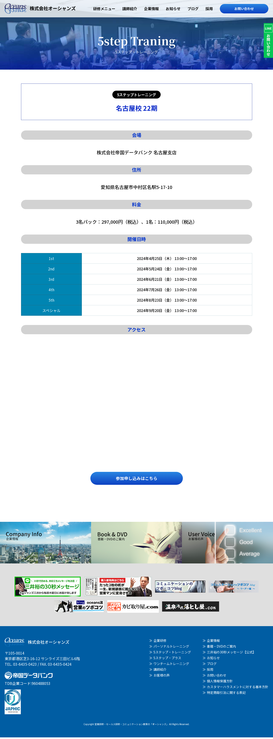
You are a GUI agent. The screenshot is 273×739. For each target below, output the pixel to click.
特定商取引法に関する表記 (226, 694)
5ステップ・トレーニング (172, 653)
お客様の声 (161, 676)
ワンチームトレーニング (171, 665)
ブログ (193, 8)
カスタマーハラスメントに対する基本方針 (237, 688)
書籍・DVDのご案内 (221, 648)
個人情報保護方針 (220, 682)
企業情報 (151, 8)
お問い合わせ (244, 8)
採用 (209, 8)
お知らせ (173, 8)
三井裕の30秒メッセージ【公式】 (231, 653)
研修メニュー (104, 8)
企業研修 (159, 642)
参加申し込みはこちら (136, 479)
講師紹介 (129, 8)
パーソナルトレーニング (171, 648)
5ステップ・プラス (167, 659)
